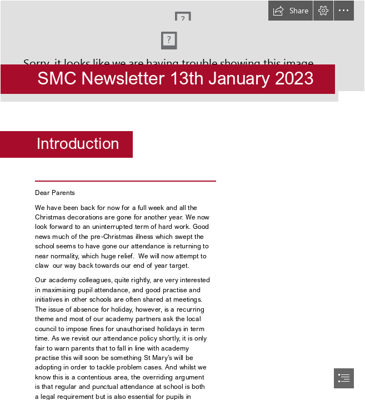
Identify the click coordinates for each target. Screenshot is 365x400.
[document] (182, 200)
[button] (290, 11)
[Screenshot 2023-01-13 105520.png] (182, 51)
